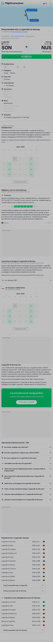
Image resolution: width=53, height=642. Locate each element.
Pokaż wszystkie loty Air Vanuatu (15, 630)
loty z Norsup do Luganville (20, 31)
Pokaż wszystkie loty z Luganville (15, 585)
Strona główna (5, 36)
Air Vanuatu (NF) (9, 280)
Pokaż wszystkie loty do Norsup (14, 591)
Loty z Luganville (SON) (17, 36)
